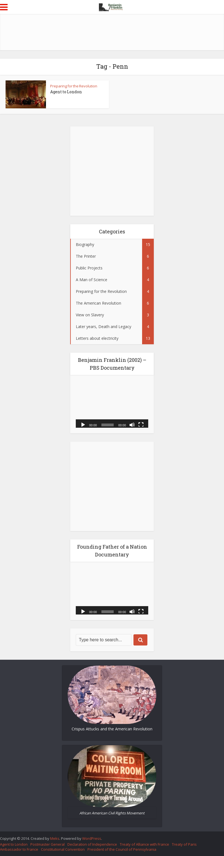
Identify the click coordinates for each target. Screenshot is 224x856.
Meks (54, 838)
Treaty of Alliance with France (144, 844)
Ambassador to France (19, 849)
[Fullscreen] (141, 424)
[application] (112, 404)
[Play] (83, 424)
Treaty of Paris (184, 844)
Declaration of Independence (92, 844)
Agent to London (66, 91)
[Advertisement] (112, 32)
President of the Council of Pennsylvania (121, 849)
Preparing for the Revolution (73, 86)
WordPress (91, 838)
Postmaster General (47, 844)
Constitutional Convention (63, 849)
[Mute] (132, 424)
